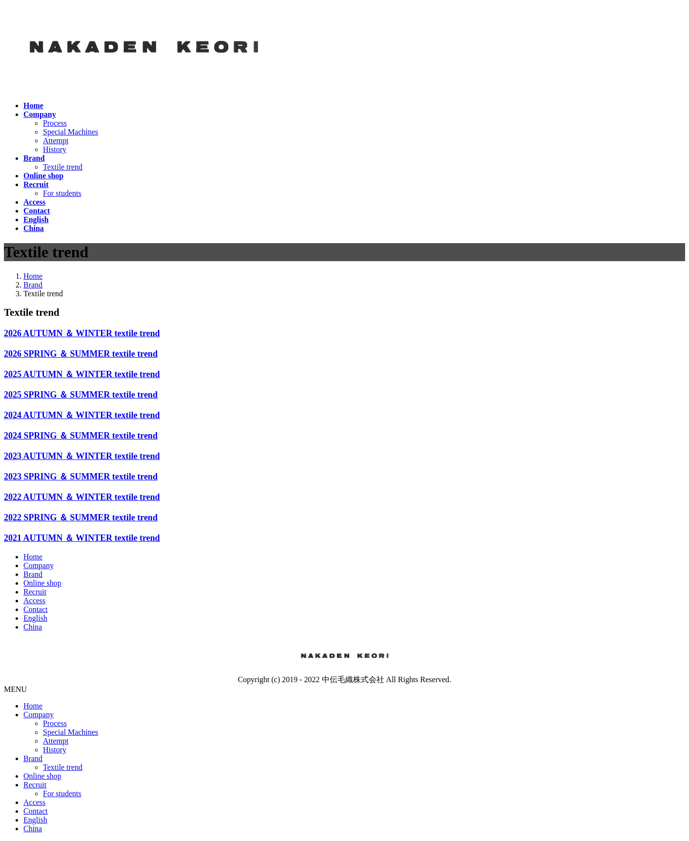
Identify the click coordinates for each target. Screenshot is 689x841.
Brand (32, 574)
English (35, 618)
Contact (35, 609)
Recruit (34, 592)
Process (55, 123)
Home (32, 557)
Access (34, 600)
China (32, 627)
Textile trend (62, 167)
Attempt (55, 140)
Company (38, 565)
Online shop (42, 583)
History (54, 149)
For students (62, 193)
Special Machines (70, 132)
